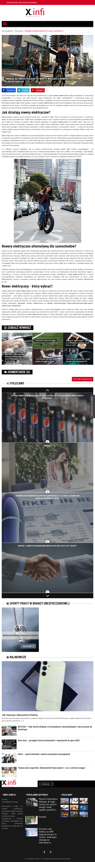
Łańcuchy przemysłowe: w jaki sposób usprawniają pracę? (78, 360)
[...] (23, 721)
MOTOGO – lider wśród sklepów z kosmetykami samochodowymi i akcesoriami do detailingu (17, 357)
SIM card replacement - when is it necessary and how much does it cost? (77, 342)
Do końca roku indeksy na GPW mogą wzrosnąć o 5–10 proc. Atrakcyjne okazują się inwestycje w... (48, 836)
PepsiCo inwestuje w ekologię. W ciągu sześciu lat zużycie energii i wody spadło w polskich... (48, 804)
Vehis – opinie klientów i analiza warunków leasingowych (44, 754)
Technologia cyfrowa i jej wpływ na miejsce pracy (45, 360)
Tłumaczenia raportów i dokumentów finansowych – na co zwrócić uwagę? (51, 768)
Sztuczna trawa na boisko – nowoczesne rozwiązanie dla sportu (46, 342)
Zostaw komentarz (82, 379)
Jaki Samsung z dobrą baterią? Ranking (22, 2)
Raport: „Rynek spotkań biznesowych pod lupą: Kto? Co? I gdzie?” (47, 546)
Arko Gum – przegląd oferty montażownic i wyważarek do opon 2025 (49, 740)
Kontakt (47, 446)
